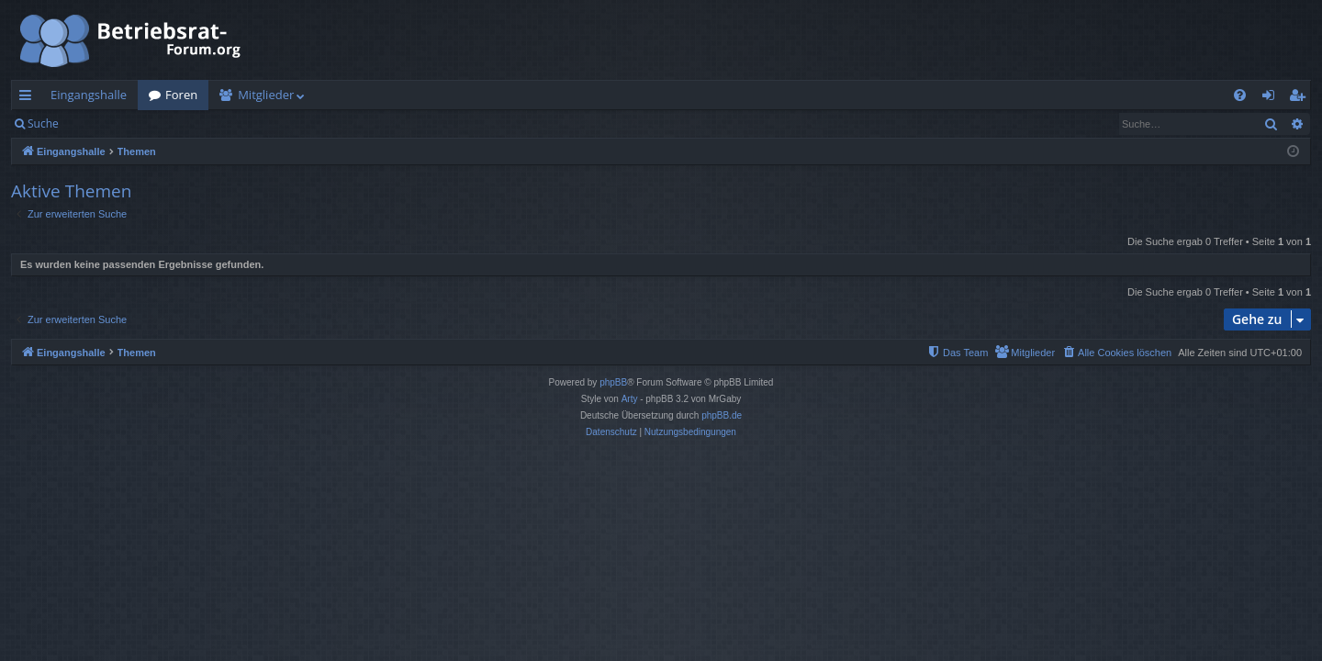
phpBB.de (721, 415)
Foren (181, 94)
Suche (43, 123)
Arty (630, 399)
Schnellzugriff (28, 98)
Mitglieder (266, 94)
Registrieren (195, 123)
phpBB (613, 382)
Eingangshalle (88, 94)
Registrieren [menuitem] (1301, 98)
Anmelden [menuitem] (1273, 98)
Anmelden (111, 123)
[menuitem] (1240, 95)
